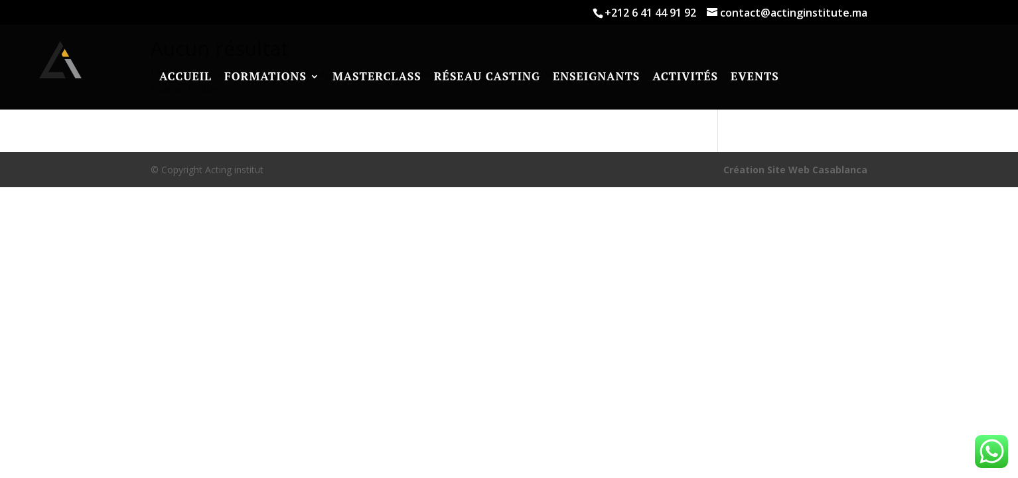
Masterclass (376, 77)
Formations (265, 77)
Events (755, 77)
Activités (685, 77)
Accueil (185, 77)
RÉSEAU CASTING (487, 77)
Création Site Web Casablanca (795, 169)
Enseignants (596, 77)
